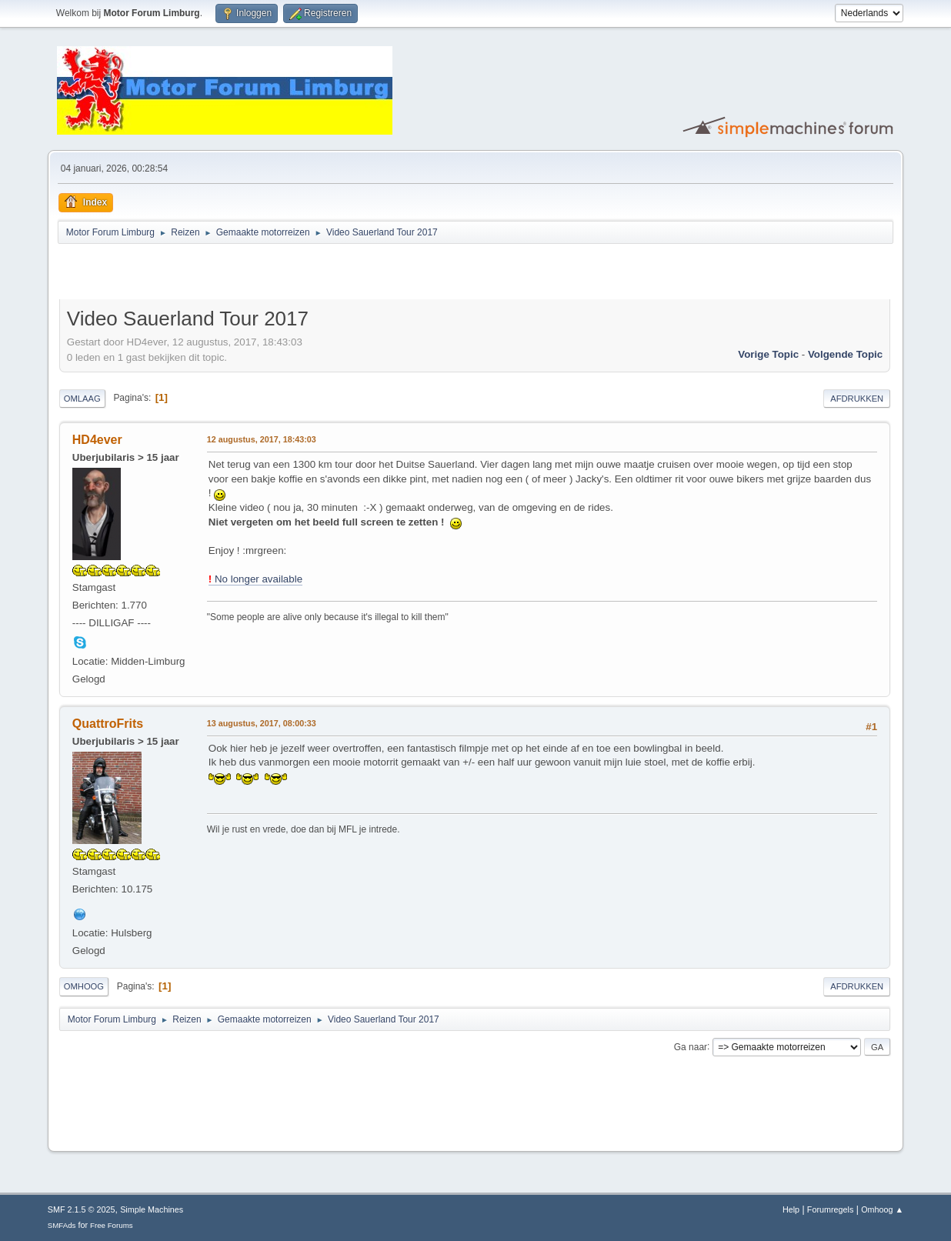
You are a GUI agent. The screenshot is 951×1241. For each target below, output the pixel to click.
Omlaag (82, 398)
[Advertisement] (239, 274)
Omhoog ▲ (882, 1209)
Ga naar (690, 1046)
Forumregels (830, 1209)
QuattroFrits (107, 723)
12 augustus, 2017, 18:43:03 (261, 439)
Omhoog (84, 986)
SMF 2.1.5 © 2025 (81, 1209)
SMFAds (62, 1225)
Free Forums (111, 1225)
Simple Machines (151, 1209)
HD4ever (97, 439)
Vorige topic (768, 354)
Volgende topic (845, 354)
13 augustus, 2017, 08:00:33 (261, 723)
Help (790, 1209)
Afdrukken (856, 398)
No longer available (255, 579)
